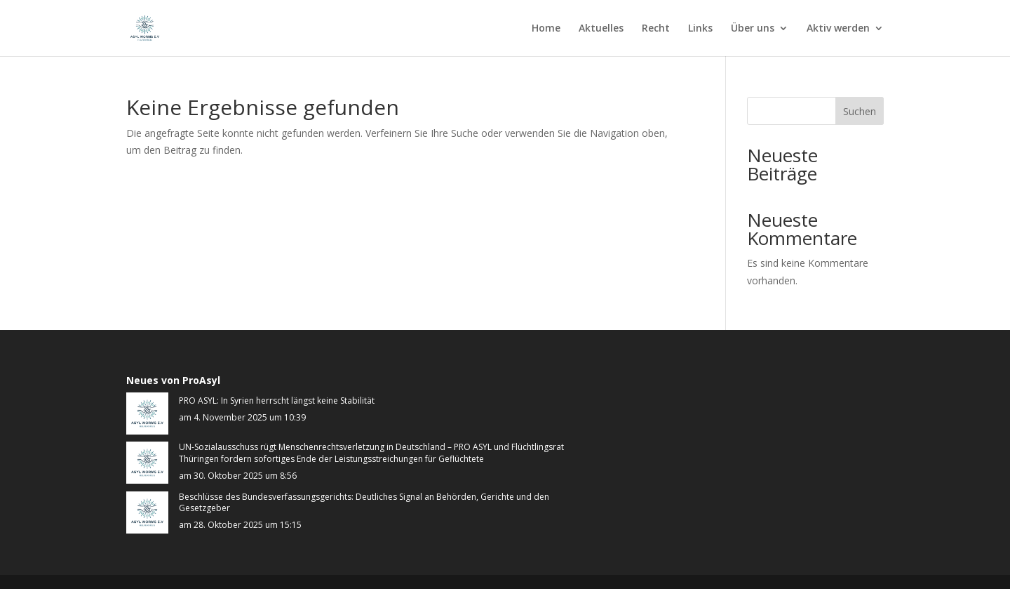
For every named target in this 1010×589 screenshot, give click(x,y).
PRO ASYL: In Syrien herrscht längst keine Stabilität (277, 400)
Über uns (752, 28)
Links (700, 28)
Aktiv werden (838, 28)
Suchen (859, 111)
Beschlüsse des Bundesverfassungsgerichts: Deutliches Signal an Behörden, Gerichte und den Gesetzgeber (364, 503)
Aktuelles (601, 28)
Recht (656, 28)
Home (546, 28)
